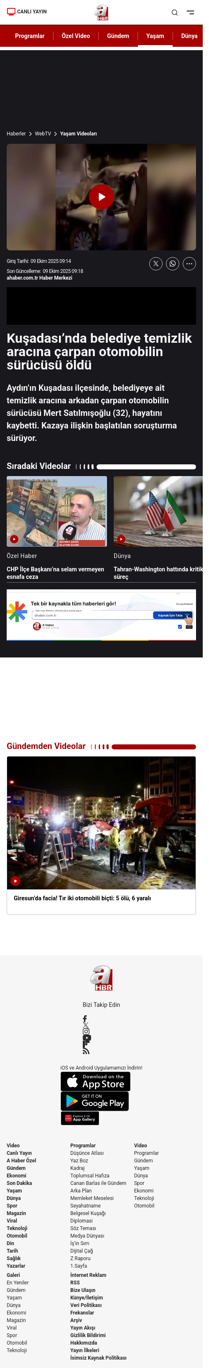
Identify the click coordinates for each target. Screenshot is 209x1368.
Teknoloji (17, 1228)
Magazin (16, 1213)
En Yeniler (18, 1283)
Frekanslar (82, 1313)
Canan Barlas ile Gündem (98, 1183)
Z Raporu (80, 1258)
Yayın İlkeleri (84, 1350)
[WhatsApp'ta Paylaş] (172, 263)
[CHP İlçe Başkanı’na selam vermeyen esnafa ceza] (57, 528)
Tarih (12, 1251)
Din (10, 1243)
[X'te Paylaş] (156, 263)
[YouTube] (101, 1038)
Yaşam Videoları (78, 134)
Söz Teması (83, 1228)
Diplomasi (81, 1221)
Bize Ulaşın (82, 1290)
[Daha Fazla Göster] (189, 263)
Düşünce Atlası (87, 1153)
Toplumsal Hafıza (90, 1176)
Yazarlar (16, 1266)
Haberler (16, 134)
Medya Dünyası (87, 1236)
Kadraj (77, 1168)
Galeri (13, 1275)
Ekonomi (16, 1176)
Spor (12, 1206)
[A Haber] (101, 12)
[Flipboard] (101, 1044)
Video (13, 1146)
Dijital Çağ (81, 1251)
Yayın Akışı (82, 1328)
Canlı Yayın (19, 1153)
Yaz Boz (79, 1161)
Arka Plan (81, 1191)
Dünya (14, 1198)
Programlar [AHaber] (30, 36)
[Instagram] (101, 1031)
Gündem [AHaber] (118, 36)
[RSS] (101, 1050)
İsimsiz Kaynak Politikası (98, 1358)
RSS (74, 1283)
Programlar (83, 1146)
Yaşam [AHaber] (155, 36)
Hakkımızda (83, 1343)
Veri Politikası (86, 1305)
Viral (12, 1221)
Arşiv (76, 1320)
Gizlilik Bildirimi (88, 1335)
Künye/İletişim (86, 1298)
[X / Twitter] (101, 1025)
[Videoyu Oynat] (101, 196)
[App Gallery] (102, 1118)
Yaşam (14, 1191)
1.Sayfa (78, 1266)
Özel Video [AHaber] (76, 36)
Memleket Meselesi (92, 1198)
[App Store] (102, 1081)
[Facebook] (101, 1018)
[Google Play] (102, 1101)
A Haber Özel (21, 1161)
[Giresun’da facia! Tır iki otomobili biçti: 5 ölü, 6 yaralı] (101, 835)
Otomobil (17, 1236)
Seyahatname (85, 1206)
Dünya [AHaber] (189, 36)
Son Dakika (19, 1183)
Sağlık (14, 1258)
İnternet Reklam (88, 1275)
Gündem (16, 1168)
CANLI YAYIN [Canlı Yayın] (27, 11)
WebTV (43, 134)
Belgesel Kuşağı (88, 1213)
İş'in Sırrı (79, 1243)
